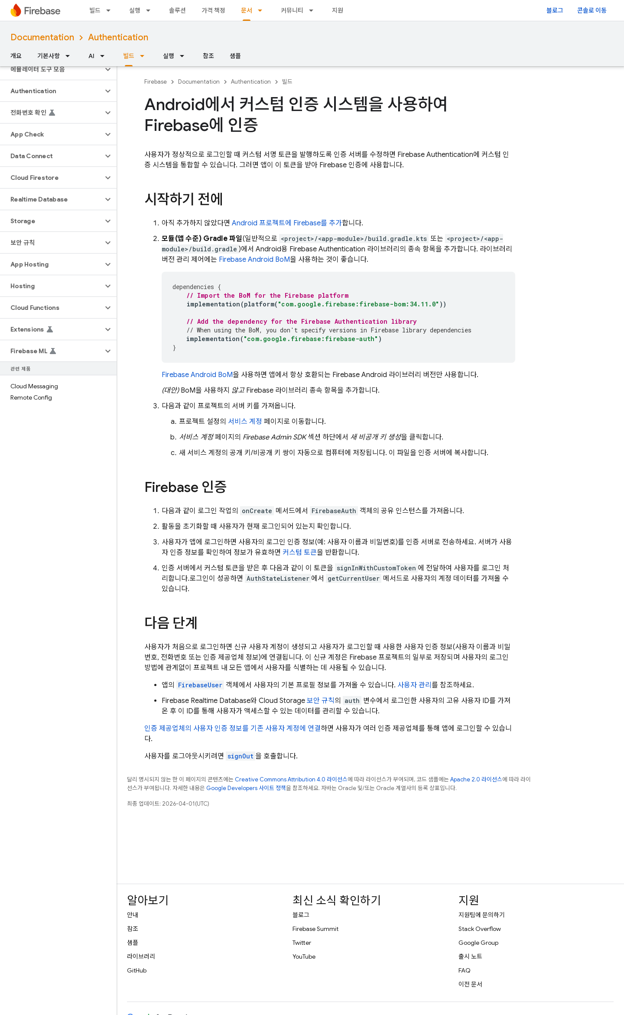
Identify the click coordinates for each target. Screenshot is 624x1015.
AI (91, 56)
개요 (16, 56)
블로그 (554, 10)
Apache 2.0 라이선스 (476, 779)
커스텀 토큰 (300, 552)
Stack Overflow (479, 929)
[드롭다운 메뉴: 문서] (262, 10)
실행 (134, 10)
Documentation (42, 37)
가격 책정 (213, 10)
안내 (132, 915)
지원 (337, 10)
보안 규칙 (321, 700)
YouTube (303, 956)
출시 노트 (470, 956)
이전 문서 (470, 984)
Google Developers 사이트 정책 (246, 788)
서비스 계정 (245, 421)
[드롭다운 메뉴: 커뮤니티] (313, 10)
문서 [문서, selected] (246, 10)
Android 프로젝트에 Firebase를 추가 (287, 223)
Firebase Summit (315, 929)
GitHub (136, 970)
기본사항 (48, 56)
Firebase (155, 81)
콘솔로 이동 (592, 10)
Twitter (301, 943)
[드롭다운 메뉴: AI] (104, 56)
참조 (208, 56)
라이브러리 (141, 956)
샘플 (235, 56)
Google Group (478, 943)
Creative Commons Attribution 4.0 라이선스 (291, 779)
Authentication (118, 37)
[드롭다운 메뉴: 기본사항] (70, 56)
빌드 (95, 10)
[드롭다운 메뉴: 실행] (150, 10)
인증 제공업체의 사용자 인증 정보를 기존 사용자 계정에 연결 (232, 728)
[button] (51, 69)
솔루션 (177, 10)
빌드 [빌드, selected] (128, 56)
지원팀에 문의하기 (481, 915)
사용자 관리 (414, 685)
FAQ (464, 970)
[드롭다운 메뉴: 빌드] (111, 10)
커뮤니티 (292, 10)
